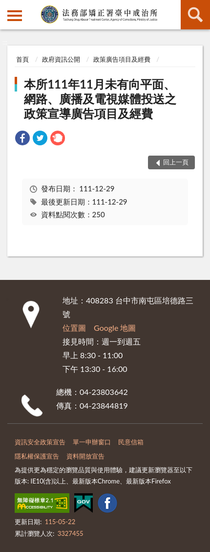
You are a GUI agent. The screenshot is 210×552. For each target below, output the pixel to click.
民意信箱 (131, 442)
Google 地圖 (115, 327)
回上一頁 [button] (176, 162)
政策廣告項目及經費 (121, 59)
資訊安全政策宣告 (40, 442)
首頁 (22, 59)
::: (7, 7)
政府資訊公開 (61, 59)
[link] (22, 139)
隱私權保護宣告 (37, 456)
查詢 (195, 14)
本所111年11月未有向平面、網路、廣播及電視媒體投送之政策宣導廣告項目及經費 (100, 98)
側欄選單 (14, 15)
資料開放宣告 (85, 456)
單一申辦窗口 (92, 442)
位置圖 (74, 327)
